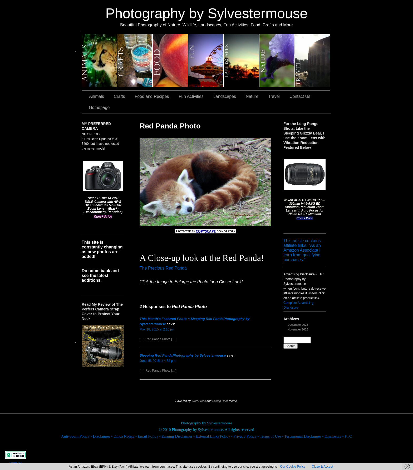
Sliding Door (220, 400)
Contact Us (299, 96)
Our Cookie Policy (292, 466)
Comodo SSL (15, 463)
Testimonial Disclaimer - (304, 436)
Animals (99, 60)
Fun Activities (206, 60)
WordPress (198, 400)
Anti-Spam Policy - (77, 436)
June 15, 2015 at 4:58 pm (157, 361)
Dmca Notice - (126, 436)
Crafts (135, 60)
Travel (312, 60)
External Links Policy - (214, 436)
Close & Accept (322, 466)
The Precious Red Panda (163, 268)
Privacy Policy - (246, 436)
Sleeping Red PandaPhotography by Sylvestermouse (183, 355)
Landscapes (241, 60)
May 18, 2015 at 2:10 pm (157, 329)
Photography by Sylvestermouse (206, 13)
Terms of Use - (272, 436)
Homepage (99, 107)
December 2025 (298, 324)
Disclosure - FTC (338, 436)
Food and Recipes (170, 60)
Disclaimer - (103, 436)
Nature (277, 60)
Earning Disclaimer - (178, 436)
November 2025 (298, 329)
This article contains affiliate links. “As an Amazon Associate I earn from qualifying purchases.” (302, 250)
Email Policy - (149, 436)
